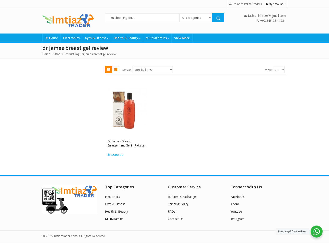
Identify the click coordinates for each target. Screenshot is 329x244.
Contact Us (175, 219)
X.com (234, 204)
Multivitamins (157, 38)
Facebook (237, 197)
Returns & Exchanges (182, 197)
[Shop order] (152, 69)
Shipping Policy (178, 204)
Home (51, 38)
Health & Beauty (127, 38)
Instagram (237, 219)
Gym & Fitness (96, 38)
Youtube (236, 211)
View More (182, 38)
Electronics (71, 38)
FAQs (171, 211)
